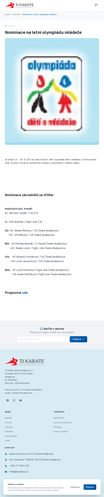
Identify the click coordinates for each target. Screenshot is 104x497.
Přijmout (90, 487)
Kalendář (9, 431)
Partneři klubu (11, 436)
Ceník (7, 440)
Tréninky (9, 427)
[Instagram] (14, 400)
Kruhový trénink (61, 431)
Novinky (16, 14)
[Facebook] (7, 400)
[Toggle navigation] (96, 5)
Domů (7, 14)
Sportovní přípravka (62, 422)
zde (24, 292)
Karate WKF (59, 418)
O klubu (8, 422)
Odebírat (78, 339)
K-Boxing (58, 427)
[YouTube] (20, 400)
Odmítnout (75, 487)
